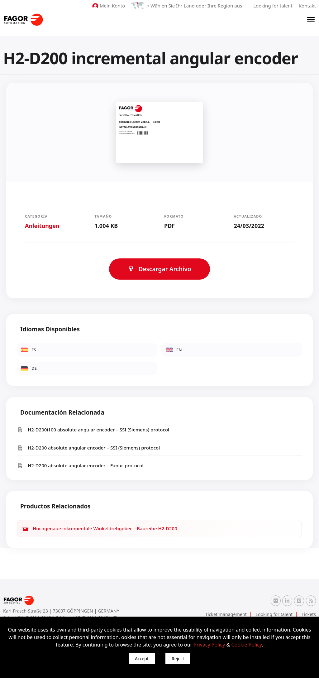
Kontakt (307, 5)
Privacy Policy (209, 644)
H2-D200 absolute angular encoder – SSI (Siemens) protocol (88, 448)
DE (29, 368)
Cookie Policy (246, 644)
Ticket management (227, 614)
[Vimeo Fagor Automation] (299, 600)
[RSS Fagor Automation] (311, 600)
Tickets (309, 614)
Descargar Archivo (159, 269)
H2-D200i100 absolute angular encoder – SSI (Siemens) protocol (93, 429)
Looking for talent (273, 5)
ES (28, 350)
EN (174, 350)
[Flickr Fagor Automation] (276, 600)
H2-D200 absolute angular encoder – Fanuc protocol (80, 465)
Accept (142, 658)
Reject (178, 658)
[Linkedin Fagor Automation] (287, 600)
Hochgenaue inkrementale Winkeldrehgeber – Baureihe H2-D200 (99, 528)
